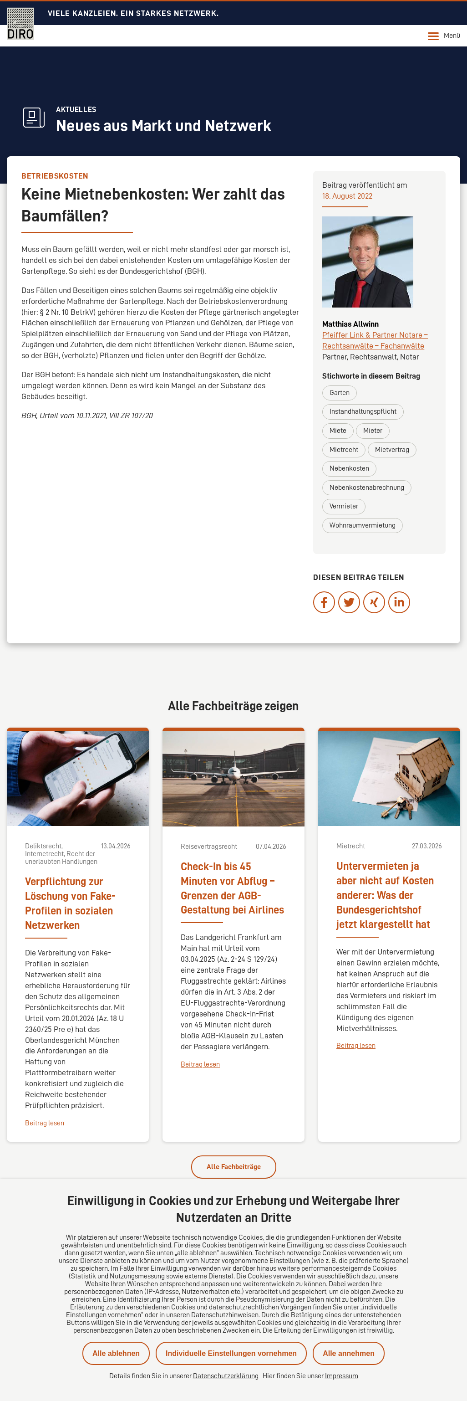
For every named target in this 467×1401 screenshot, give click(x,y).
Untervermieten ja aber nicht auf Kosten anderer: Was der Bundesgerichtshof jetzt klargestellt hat (385, 895)
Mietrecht (344, 449)
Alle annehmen (349, 1353)
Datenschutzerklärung (226, 1376)
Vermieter (344, 506)
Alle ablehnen (116, 1353)
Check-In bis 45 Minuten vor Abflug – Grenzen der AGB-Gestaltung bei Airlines (232, 888)
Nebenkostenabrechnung (367, 487)
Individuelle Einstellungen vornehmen (231, 1353)
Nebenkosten (349, 468)
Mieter (372, 430)
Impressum (341, 1376)
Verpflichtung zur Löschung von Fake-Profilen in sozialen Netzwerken (70, 903)
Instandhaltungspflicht (363, 411)
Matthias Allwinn (350, 324)
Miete (338, 430)
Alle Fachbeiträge (234, 1166)
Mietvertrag (392, 449)
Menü (444, 36)
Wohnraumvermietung (363, 525)
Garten (340, 392)
